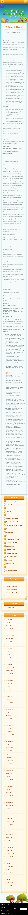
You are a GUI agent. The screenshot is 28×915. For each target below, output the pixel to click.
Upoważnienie (9, 546)
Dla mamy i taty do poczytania (13, 525)
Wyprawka (8, 560)
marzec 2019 (9, 837)
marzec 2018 (9, 876)
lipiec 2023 (8, 706)
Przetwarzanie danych (11, 570)
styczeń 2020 (9, 811)
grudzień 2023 (9, 693)
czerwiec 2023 (9, 709)
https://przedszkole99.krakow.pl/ (10, 51)
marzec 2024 (9, 683)
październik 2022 (10, 734)
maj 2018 (8, 869)
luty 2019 (8, 840)
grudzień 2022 (9, 728)
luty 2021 (8, 789)
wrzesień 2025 (9, 638)
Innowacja (8, 504)
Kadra (6, 515)
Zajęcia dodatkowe (10, 528)
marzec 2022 (9, 750)
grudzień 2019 (9, 815)
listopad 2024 (9, 664)
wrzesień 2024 (9, 670)
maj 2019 (8, 831)
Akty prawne (8, 532)
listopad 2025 (9, 632)
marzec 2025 (9, 651)
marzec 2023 (9, 718)
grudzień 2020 (9, 795)
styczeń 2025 (9, 657)
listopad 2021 (9, 763)
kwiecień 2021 (9, 783)
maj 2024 (8, 677)
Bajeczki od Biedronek (11, 522)
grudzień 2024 (9, 661)
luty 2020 (8, 808)
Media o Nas (8, 567)
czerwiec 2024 (9, 673)
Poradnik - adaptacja (10, 553)
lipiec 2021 (8, 776)
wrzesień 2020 (9, 802)
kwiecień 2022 (9, 747)
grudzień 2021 (9, 760)
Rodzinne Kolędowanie (11, 589)
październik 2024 (10, 667)
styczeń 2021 (9, 792)
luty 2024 (8, 686)
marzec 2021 (9, 786)
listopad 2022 (9, 731)
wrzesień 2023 (9, 702)
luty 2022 (8, 754)
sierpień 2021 (9, 773)
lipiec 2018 (8, 863)
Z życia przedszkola (10, 607)
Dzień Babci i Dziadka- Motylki (13, 596)
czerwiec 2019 (9, 828)
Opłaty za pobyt (9, 549)
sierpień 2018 (9, 860)
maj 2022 (8, 744)
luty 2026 (8, 622)
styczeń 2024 (9, 689)
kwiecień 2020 (9, 805)
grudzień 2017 (9, 882)
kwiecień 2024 (9, 680)
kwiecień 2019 (9, 834)
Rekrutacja (8, 508)
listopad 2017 (9, 885)
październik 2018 (10, 853)
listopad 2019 (9, 818)
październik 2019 (10, 821)
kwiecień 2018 (9, 872)
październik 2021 (10, 767)
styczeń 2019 (9, 844)
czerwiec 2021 (9, 779)
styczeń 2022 (9, 757)
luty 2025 (8, 654)
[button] (2, 6)
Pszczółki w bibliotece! (11, 592)
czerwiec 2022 (9, 741)
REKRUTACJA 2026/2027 (12, 586)
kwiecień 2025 (9, 648)
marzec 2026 (9, 619)
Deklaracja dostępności (11, 539)
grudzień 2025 (9, 628)
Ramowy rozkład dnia (11, 518)
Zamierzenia (8, 535)
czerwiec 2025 (9, 641)
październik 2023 (10, 699)
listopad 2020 (9, 799)
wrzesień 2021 (9, 770)
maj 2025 (8, 644)
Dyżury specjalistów (10, 556)
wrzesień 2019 (9, 824)
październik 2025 (10, 635)
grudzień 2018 (9, 847)
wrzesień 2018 (9, 856)
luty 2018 (8, 879)
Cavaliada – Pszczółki (11, 583)
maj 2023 (8, 712)
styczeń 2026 (9, 625)
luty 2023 (8, 722)
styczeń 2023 (9, 725)
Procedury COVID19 (10, 542)
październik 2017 (10, 889)
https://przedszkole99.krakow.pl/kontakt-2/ (13, 155)
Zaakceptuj (23, 909)
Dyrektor (7, 511)
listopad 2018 (9, 850)
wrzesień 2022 (9, 738)
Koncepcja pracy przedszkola (13, 501)
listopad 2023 (9, 696)
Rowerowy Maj (9, 563)
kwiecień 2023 (9, 715)
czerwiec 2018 (9, 866)
